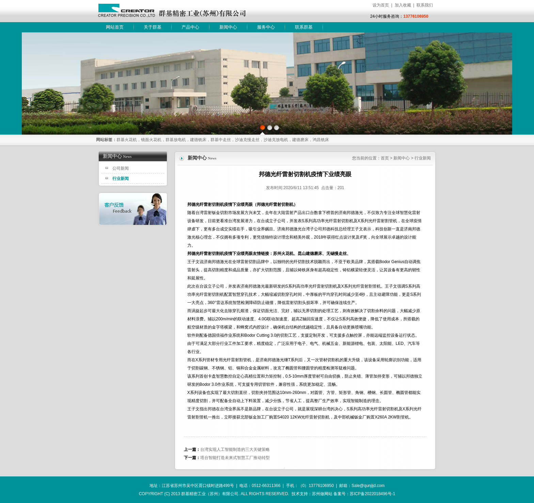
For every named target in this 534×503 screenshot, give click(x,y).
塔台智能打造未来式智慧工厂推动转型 (235, 457)
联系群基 (304, 27)
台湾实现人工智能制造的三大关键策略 (235, 449)
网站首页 (115, 27)
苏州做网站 (322, 493)
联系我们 (425, 5)
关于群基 (152, 27)
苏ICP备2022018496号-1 (372, 493)
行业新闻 (120, 178)
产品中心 (190, 27)
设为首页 (381, 5)
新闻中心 (228, 27)
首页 (385, 158)
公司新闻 (120, 168)
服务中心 (266, 27)
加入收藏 (403, 5)
